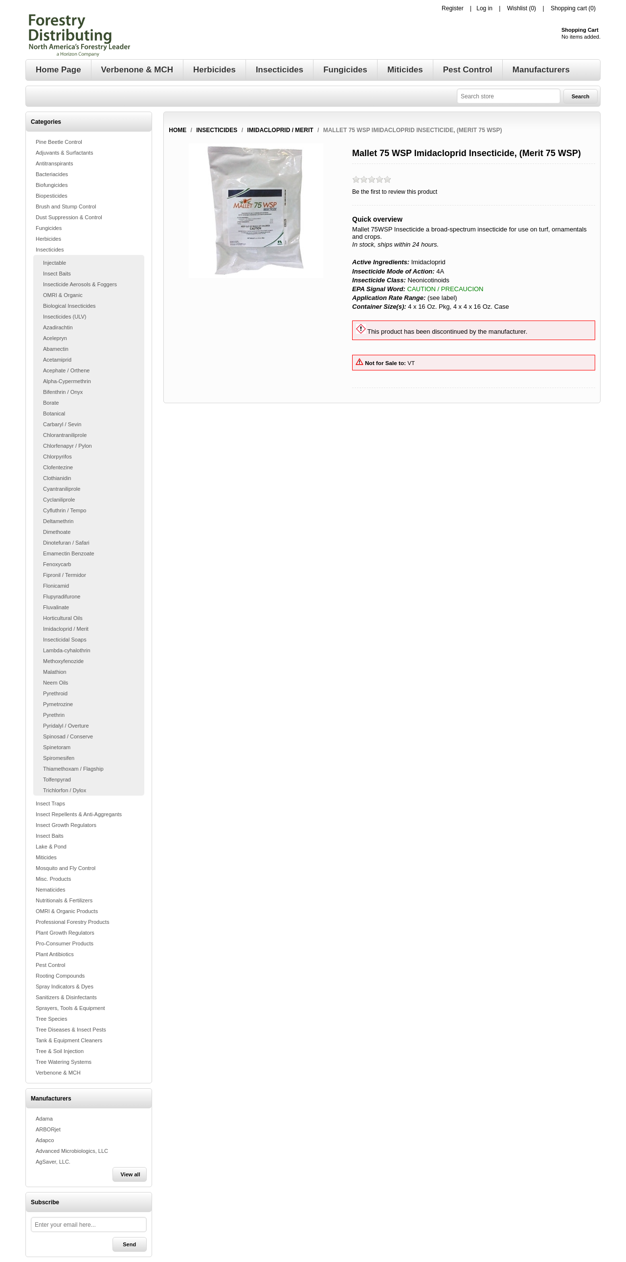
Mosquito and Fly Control (65, 868)
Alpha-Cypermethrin (67, 381)
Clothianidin (57, 478)
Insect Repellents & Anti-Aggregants (79, 814)
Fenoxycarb (57, 564)
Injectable (54, 263)
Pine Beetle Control (59, 142)
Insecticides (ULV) (64, 317)
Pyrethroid (55, 693)
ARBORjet (48, 1129)
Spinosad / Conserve (68, 736)
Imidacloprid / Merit (66, 629)
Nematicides (51, 890)
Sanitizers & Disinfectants (66, 997)
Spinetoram (56, 747)
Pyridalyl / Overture (66, 726)
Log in (484, 8)
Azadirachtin (58, 327)
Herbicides (48, 239)
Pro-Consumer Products (64, 943)
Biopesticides (51, 196)
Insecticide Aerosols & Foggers (80, 284)
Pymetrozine (58, 704)
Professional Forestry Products (72, 922)
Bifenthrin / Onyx (63, 392)
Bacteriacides (52, 174)
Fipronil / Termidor (64, 575)
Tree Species (51, 1019)
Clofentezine (58, 467)
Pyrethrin (54, 715)
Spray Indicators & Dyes (64, 986)
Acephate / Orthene (66, 370)
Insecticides (50, 249)
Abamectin (55, 349)
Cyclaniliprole (59, 500)
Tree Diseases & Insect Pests (71, 1030)
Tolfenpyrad (57, 779)
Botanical (54, 413)
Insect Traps (50, 803)
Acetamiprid (57, 360)
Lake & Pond (51, 846)
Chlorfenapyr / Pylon (67, 446)
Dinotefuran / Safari (66, 543)
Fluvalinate (56, 607)
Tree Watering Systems (63, 1062)
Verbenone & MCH (58, 1073)
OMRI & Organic (63, 295)
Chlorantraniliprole (65, 435)
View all (130, 1174)
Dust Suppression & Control (69, 217)
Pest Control (51, 965)
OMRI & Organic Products (67, 911)
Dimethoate (56, 532)
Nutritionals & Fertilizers (64, 900)
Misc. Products (53, 879)
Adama (44, 1119)
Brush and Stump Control (66, 206)
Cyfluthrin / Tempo (64, 510)
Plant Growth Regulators (65, 933)
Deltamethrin (58, 521)
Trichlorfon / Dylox (64, 790)
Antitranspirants (54, 163)
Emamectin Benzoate (68, 553)
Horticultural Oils (63, 618)
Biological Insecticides (69, 306)
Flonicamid (56, 586)
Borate (51, 403)
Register (453, 8)
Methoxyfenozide (63, 661)
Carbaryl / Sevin (62, 424)
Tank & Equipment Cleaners (69, 1040)
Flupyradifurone (61, 596)
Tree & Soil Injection (60, 1051)
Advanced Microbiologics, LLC (72, 1151)
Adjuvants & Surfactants (64, 153)
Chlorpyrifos (57, 456)
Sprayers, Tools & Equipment (70, 1008)
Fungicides (49, 228)
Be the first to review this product (394, 191)
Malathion (55, 672)
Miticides (46, 857)
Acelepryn (55, 338)
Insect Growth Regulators (66, 825)
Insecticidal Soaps (65, 639)
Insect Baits (57, 273)
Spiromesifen (58, 758)
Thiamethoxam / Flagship (73, 769)
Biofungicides (51, 185)
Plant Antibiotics (55, 954)
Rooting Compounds (60, 976)
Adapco (45, 1140)
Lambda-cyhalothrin (66, 650)
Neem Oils (55, 683)
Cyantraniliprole (61, 489)
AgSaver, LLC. (53, 1162)
